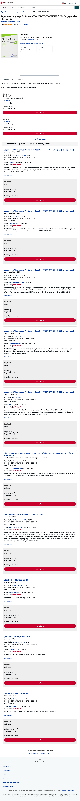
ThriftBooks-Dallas (15, 468)
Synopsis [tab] (6, 79)
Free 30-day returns (40, 139)
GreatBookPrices (14, 592)
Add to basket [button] (40, 112)
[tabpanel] (39, 85)
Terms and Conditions (67, 790)
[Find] (77, 7)
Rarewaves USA (14, 649)
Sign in (70, 3)
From (28, 49)
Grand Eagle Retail (15, 527)
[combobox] (43, 7)
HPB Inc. (11, 405)
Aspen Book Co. (14, 223)
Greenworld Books (15, 343)
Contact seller (8, 175)
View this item (7, 100)
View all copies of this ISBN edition (31, 43)
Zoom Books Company (16, 282)
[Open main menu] (5, 7)
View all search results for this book (40, 753)
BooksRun (12, 162)
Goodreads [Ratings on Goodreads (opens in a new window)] (24, 24)
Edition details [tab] (17, 79)
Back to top (40, 761)
